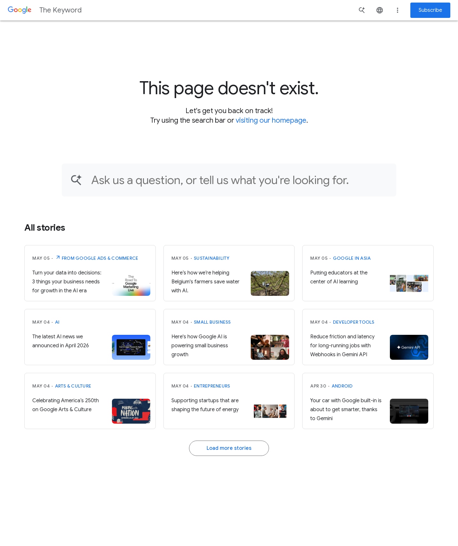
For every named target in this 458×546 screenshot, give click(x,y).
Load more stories (229, 448)
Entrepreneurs (212, 386)
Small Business (212, 322)
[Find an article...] (240, 180)
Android (342, 386)
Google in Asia (352, 258)
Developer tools (354, 322)
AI (57, 322)
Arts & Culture (73, 386)
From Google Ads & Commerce (96, 257)
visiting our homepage (271, 120)
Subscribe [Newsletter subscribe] (430, 10)
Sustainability (212, 258)
